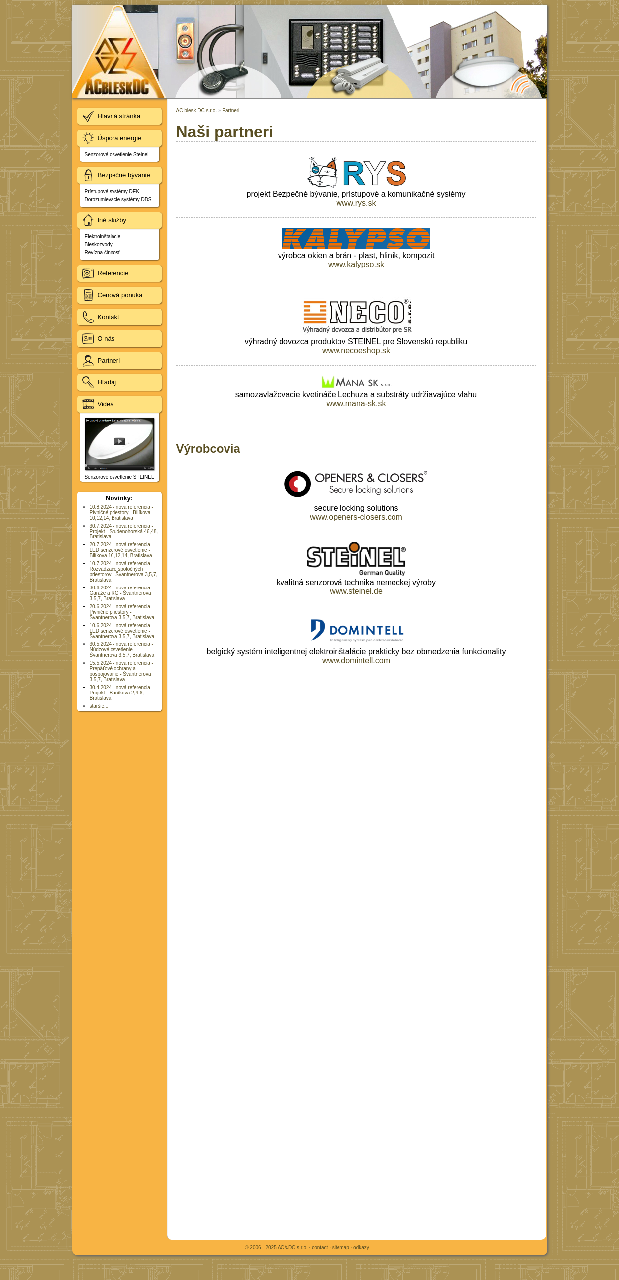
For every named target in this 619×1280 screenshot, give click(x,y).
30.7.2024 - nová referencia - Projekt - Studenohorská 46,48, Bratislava (124, 531)
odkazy (361, 1247)
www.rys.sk (356, 203)
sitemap (340, 1247)
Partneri (230, 110)
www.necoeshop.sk (356, 350)
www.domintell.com (356, 660)
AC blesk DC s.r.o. (196, 110)
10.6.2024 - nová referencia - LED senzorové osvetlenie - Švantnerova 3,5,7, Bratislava (122, 631)
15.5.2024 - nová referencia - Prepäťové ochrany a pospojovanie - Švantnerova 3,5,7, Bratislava (121, 671)
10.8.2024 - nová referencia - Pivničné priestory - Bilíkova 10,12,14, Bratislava (121, 512)
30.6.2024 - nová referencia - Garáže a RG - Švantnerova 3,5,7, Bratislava (121, 593)
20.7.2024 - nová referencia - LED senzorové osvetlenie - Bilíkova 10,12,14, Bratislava (121, 550)
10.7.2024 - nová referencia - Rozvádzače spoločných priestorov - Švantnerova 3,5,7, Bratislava (124, 572)
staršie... (99, 706)
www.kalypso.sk (356, 264)
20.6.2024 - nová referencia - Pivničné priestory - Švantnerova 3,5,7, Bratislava (122, 612)
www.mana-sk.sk (356, 403)
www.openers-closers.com (356, 517)
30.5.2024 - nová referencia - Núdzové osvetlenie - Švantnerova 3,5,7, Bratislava (122, 649)
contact (320, 1247)
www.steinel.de (356, 591)
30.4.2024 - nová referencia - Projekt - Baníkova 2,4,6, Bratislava (121, 693)
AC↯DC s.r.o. (293, 1247)
